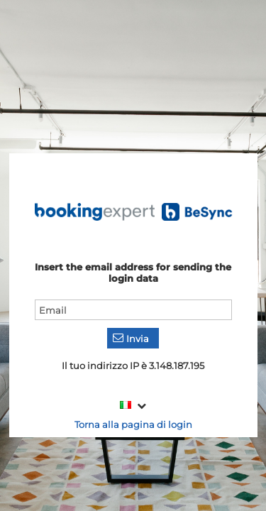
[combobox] (133, 405)
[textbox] (133, 310)
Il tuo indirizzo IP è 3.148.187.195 (133, 365)
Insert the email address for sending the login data (133, 272)
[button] (133, 338)
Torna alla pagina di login (133, 424)
